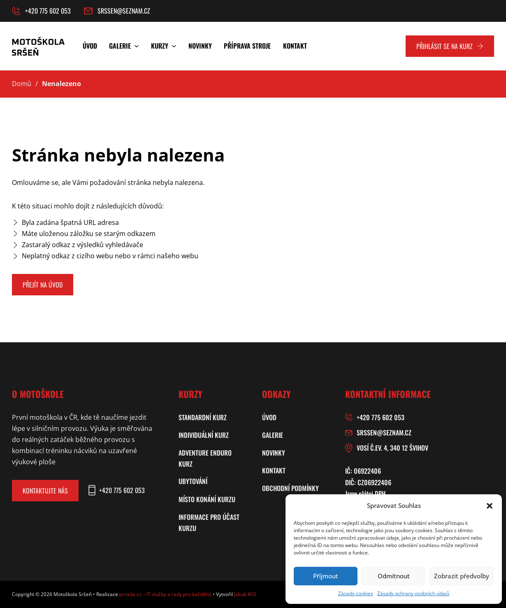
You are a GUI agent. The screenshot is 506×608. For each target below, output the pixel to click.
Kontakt (295, 46)
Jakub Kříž (245, 594)
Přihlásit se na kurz (449, 46)
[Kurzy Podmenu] (174, 46)
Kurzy (159, 46)
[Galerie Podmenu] (136, 46)
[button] (489, 506)
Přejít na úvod (43, 285)
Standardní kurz (203, 417)
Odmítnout (394, 576)
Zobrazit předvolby (461, 576)
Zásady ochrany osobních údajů (413, 593)
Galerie (120, 46)
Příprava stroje (247, 46)
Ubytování (193, 481)
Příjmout (325, 576)
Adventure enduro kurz (205, 458)
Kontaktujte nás (45, 491)
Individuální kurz (204, 435)
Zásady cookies (355, 593)
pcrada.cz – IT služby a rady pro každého (165, 594)
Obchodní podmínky (290, 488)
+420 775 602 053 (380, 417)
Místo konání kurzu (207, 499)
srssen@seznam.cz (384, 432)
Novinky (200, 46)
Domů (21, 83)
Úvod (90, 46)
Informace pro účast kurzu (209, 522)
